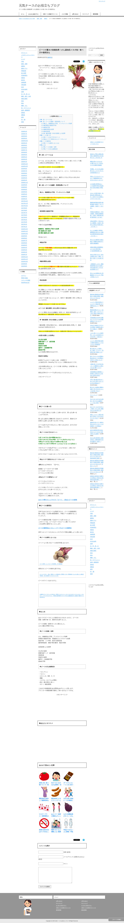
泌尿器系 (23, 82)
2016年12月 (24, 229)
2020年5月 (24, 154)
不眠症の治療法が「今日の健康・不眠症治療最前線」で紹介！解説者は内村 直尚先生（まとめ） (96, 214)
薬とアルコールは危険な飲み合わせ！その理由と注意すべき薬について (96, 358)
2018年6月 (24, 189)
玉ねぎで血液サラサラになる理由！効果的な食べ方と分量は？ (96, 327)
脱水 (22, 103)
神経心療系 (24, 98)
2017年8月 (24, 210)
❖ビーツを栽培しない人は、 (50, 143)
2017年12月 (24, 201)
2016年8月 (24, 238)
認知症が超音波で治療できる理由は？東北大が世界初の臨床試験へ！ (96, 477)
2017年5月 (24, 217)
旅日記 (23, 80)
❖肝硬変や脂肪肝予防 (48, 125)
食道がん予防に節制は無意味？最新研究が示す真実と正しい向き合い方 (96, 155)
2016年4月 (24, 247)
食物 (22, 122)
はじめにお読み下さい (33, 14)
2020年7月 (24, 150)
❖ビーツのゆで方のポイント (50, 137)
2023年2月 (24, 143)
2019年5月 (24, 175)
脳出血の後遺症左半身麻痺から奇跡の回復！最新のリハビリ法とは (96, 296)
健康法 (50, 57)
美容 (22, 101)
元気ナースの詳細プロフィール (50, 14)
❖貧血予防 (45, 127)
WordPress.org (25, 282)
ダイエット (24, 52)
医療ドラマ (24, 68)
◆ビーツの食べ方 (45, 135)
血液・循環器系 (25, 110)
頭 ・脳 (23, 119)
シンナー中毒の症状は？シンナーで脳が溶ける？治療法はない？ (96, 303)
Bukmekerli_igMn (94, 458)
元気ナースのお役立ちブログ (39, 5)
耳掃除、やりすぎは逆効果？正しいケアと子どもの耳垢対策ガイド (96, 170)
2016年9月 (24, 236)
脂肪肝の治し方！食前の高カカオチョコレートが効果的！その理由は (96, 424)
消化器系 (23, 84)
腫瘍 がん (24, 105)
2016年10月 (24, 233)
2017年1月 (24, 226)
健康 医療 (24, 64)
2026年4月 (24, 131)
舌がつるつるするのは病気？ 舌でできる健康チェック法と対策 (96, 400)
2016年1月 (24, 254)
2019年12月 (24, 164)
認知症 (23, 112)
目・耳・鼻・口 (25, 94)
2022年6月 (24, 145)
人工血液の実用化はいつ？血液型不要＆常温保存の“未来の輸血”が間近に (96, 186)
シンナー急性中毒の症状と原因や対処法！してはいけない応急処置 (96, 342)
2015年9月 (24, 263)
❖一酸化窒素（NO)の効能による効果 (53, 133)
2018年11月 (24, 182)
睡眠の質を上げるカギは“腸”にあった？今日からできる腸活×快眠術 (96, 163)
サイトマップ (85, 14)
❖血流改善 (45, 131)
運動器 (23, 115)
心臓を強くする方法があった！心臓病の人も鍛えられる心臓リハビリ (96, 365)
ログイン (23, 275)
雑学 (22, 117)
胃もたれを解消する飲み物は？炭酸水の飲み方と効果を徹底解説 (96, 241)
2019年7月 (24, 171)
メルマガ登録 (65, 14)
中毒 (22, 61)
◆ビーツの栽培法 (45, 141)
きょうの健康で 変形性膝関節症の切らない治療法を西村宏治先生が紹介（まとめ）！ (96, 233)
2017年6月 (24, 215)
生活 (22, 87)
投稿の (24, 278)
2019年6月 (24, 173)
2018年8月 (24, 187)
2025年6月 (24, 136)
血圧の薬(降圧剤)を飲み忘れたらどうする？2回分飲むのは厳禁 (96, 431)
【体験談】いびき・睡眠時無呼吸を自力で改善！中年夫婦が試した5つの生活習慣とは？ (96, 266)
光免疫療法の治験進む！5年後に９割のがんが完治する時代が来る (96, 373)
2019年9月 (24, 168)
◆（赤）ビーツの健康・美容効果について (52, 121)
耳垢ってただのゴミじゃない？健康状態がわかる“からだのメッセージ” (96, 178)
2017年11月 (24, 203)
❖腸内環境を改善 (47, 129)
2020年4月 (24, 157)
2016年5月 (24, 245)
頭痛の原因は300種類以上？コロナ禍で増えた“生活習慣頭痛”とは (96, 249)
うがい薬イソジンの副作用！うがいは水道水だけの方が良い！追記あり (96, 334)
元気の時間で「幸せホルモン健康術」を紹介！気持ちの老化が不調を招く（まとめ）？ (96, 223)
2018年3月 (24, 196)
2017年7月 (24, 212)
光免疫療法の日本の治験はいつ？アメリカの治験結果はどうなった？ (96, 319)
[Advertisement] (62, 33)
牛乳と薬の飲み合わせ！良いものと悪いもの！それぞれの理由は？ (96, 381)
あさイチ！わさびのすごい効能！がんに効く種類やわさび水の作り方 (96, 408)
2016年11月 (24, 231)
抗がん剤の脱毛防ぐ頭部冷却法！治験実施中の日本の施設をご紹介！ (96, 439)
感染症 (23, 77)
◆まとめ (42, 145)
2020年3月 (24, 159)
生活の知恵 (24, 89)
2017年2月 (24, 224)
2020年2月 (24, 161)
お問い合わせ (75, 14)
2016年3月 (24, 250)
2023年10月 (24, 140)
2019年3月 (24, 178)
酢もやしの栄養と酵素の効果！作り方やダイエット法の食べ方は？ (96, 389)
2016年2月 (24, 252)
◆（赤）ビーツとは (46, 119)
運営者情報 (95, 14)
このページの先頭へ (116, 919)
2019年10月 (24, 166)
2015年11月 (24, 259)
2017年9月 (24, 208)
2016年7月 (24, 240)
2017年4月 (24, 219)
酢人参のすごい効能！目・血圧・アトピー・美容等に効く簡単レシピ (96, 350)
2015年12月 (24, 257)
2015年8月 (24, 266)
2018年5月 (24, 191)
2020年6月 (24, 152)
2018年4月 (24, 194)
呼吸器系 (23, 70)
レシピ (23, 59)
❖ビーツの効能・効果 (48, 147)
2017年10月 (24, 205)
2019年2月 (24, 180)
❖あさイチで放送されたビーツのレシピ (54, 139)
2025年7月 (24, 133)
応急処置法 (24, 75)
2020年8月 (24, 147)
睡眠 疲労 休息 (26, 96)
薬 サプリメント (26, 108)
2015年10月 (24, 261)
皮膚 (22, 91)
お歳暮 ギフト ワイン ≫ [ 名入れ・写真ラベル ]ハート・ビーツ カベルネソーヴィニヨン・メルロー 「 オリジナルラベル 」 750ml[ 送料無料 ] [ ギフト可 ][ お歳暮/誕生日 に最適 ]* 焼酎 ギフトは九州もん (62, 596)
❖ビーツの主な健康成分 (49, 149)
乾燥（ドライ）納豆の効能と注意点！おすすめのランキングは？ (96, 416)
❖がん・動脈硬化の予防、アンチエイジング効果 (56, 123)
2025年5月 (24, 138)
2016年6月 (24, 243)
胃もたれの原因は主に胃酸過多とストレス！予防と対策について (96, 275)
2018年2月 (24, 198)
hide (60, 116)
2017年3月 (24, 222)
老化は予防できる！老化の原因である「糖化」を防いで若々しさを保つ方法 (96, 257)
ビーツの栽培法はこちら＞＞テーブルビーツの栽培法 (54, 528)
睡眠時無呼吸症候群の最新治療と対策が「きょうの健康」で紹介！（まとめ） (96, 205)
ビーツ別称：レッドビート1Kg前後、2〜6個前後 (51, 563)
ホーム (22, 14)
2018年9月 (24, 185)
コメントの (25, 280)
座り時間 (23, 73)
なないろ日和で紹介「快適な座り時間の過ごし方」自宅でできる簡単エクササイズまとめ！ (96, 196)
